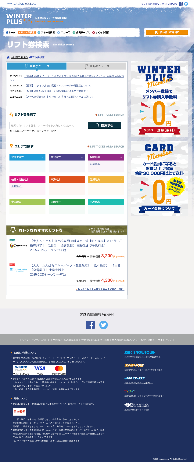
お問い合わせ (147, 339)
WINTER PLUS (19, 57)
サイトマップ (165, 339)
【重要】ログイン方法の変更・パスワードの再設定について (57, 85)
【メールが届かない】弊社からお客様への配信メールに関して (58, 96)
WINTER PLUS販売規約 (65, 339)
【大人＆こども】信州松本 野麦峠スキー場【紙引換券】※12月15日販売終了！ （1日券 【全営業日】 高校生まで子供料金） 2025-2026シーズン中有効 (76, 245)
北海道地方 (17, 157)
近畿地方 (95, 179)
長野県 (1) (17, 186)
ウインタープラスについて (36, 339)
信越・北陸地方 (20, 179)
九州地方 (95, 201)
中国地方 (16, 201)
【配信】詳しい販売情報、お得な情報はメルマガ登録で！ (56, 91)
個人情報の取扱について (124, 339)
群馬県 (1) (95, 163)
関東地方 (95, 157)
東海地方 (56, 179)
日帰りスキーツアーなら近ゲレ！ (138, 383)
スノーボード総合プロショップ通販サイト (142, 357)
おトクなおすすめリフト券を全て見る (100, 289)
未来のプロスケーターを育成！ (137, 410)
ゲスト (28, 3)
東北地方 (56, 157)
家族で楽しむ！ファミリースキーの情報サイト (144, 396)
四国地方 (56, 201)
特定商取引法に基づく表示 (95, 339)
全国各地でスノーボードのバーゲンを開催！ (143, 370)
